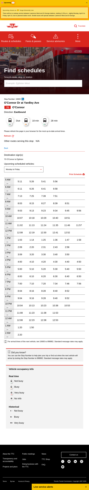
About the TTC (8, 454)
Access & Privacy (23, 481)
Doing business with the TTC (30, 465)
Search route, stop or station (18, 77)
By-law (12, 481)
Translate (81, 26)
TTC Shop (46, 459)
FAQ (43, 465)
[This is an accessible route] (23, 99)
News (44, 454)
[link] (62, 461)
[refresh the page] (9, 136)
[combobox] (43, 83)
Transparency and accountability (10, 460)
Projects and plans (10, 467)
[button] (44, 10)
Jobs (24, 459)
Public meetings (28, 454)
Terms (5, 481)
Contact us (73, 455)
